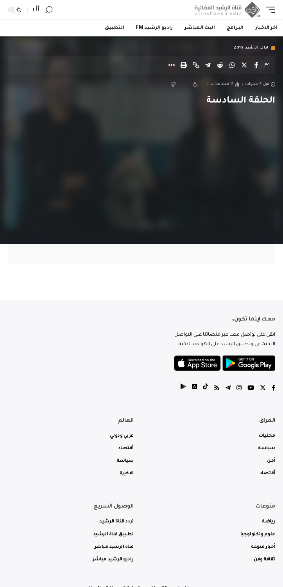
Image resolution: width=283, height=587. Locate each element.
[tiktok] (205, 389)
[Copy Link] (195, 65)
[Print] (183, 65)
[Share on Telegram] (207, 65)
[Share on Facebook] (256, 65)
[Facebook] (273, 389)
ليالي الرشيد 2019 (251, 48)
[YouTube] (250, 389)
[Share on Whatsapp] (232, 65)
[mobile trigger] (268, 10)
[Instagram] (239, 389)
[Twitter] (263, 389)
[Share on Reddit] (220, 65)
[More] (171, 65)
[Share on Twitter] (244, 65)
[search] (48, 10)
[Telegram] (228, 389)
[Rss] (217, 389)
